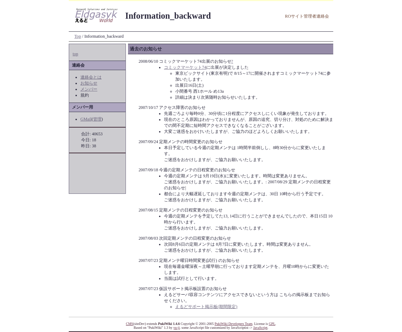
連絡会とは (91, 77)
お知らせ (88, 83)
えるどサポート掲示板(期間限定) (206, 306)
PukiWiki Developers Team (233, 324)
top (75, 53)
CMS (129, 324)
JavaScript (260, 328)
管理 (97, 119)
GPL (272, 324)
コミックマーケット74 (185, 67)
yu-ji (176, 328)
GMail (86, 119)
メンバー (88, 89)
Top (77, 36)
